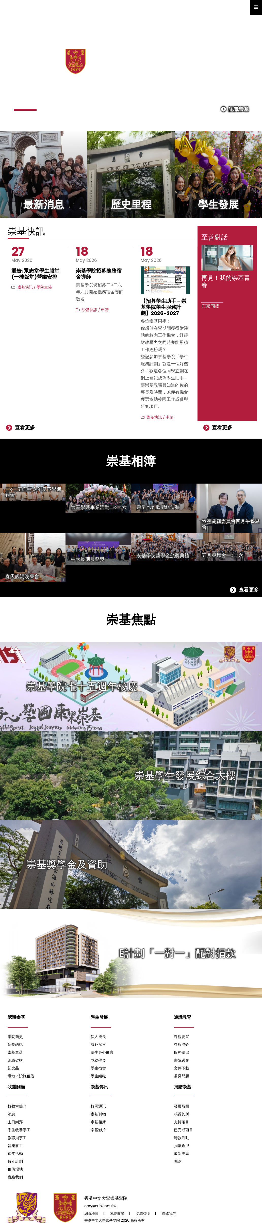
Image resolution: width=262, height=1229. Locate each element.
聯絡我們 (15, 1177)
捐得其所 (181, 1114)
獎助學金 (98, 1060)
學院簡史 (15, 1036)
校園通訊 (98, 1106)
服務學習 (181, 1052)
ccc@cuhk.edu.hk (100, 1205)
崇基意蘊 (15, 1052)
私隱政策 (117, 1213)
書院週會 (181, 1060)
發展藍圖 (181, 1106)
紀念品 (13, 1068)
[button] (25, 110)
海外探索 (98, 1044)
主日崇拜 (15, 1122)
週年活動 (15, 1153)
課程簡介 (181, 1044)
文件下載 (181, 1068)
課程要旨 (181, 1036)
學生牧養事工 (19, 1129)
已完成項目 (183, 1129)
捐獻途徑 (181, 1145)
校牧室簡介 (17, 1106)
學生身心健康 (102, 1052)
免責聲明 (143, 1213)
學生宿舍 (98, 1068)
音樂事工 (15, 1145)
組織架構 (15, 1060)
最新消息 (181, 1153)
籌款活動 (181, 1137)
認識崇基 (235, 109)
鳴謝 (178, 1161)
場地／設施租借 (21, 1076)
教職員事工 (17, 1137)
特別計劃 (15, 1161)
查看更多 (20, 427)
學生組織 (98, 1076)
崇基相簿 (98, 1122)
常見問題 (181, 1076)
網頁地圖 (91, 1213)
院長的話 (15, 1044)
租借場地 (15, 1169)
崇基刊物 (98, 1114)
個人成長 (98, 1036)
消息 (11, 1114)
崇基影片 (98, 1129)
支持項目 (181, 1122)
